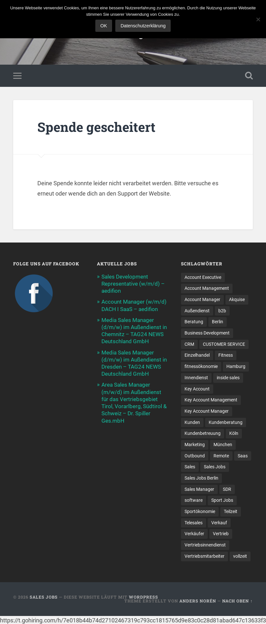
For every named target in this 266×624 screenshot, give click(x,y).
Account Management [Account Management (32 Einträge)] (207, 288)
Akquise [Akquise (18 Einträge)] (237, 299)
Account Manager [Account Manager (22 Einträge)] (202, 299)
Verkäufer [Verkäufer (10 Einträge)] (194, 533)
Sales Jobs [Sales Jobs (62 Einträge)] (214, 466)
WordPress (143, 597)
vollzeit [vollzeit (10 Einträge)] (240, 556)
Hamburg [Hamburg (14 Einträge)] (235, 366)
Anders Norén (197, 600)
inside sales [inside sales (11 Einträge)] (228, 377)
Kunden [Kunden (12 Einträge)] (192, 422)
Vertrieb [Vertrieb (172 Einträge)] (221, 533)
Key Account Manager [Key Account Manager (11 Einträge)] (207, 411)
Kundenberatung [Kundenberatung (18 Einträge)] (225, 422)
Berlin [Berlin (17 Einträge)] (217, 321)
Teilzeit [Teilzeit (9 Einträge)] (230, 511)
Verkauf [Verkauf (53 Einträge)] (219, 522)
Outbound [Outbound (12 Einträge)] (195, 455)
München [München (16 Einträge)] (223, 444)
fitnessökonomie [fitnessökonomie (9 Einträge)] (201, 366)
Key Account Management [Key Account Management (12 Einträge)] (211, 399)
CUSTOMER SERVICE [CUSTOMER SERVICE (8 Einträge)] (224, 344)
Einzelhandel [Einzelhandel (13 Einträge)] (197, 355)
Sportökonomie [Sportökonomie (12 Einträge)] (200, 511)
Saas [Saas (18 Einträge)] (243, 455)
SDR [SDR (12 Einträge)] (227, 489)
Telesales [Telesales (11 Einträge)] (194, 522)
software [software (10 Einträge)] (194, 500)
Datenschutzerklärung (143, 25)
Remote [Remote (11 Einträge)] (221, 455)
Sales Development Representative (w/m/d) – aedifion (133, 283)
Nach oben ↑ (237, 600)
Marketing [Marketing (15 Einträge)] (195, 444)
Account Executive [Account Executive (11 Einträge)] (203, 277)
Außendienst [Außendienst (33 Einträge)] (197, 310)
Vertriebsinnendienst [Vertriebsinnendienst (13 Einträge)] (205, 544)
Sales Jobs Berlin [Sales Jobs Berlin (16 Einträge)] (201, 478)
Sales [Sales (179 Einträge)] (190, 466)
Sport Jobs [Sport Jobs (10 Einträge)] (222, 500)
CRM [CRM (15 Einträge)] (189, 344)
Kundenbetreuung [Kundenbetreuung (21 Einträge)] (203, 433)
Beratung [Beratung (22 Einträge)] (194, 321)
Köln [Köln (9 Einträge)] (233, 433)
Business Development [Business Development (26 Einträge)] (207, 332)
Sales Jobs (44, 597)
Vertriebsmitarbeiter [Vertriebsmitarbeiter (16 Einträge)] (204, 556)
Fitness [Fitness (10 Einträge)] (225, 355)
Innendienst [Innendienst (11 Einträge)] (196, 377)
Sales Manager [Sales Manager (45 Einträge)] (199, 489)
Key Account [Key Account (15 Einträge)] (197, 388)
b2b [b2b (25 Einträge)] (222, 310)
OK (103, 25)
